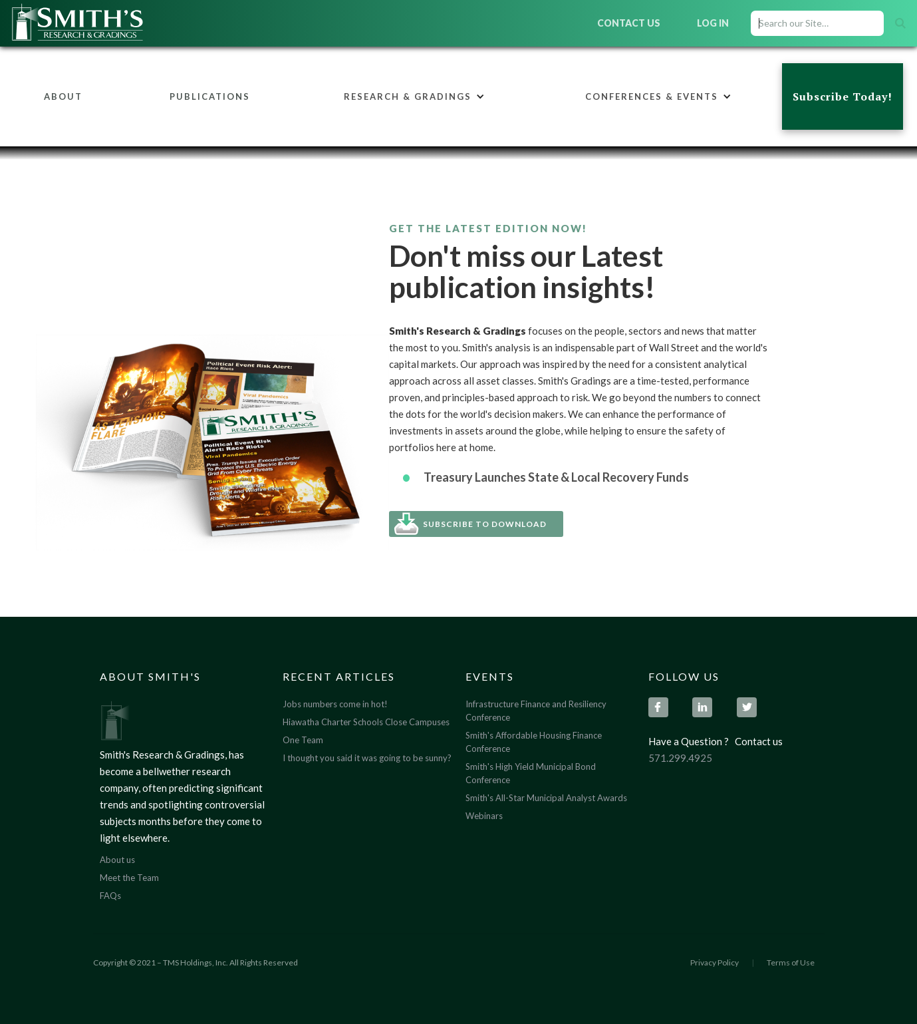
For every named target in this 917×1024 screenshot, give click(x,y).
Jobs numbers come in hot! (335, 704)
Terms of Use (791, 962)
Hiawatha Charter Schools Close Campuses (366, 722)
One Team (303, 740)
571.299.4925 (680, 758)
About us (117, 859)
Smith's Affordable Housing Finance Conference (533, 742)
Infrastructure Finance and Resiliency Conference (535, 711)
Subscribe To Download (485, 524)
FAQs (110, 895)
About (63, 96)
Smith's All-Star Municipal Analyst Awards (546, 797)
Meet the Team (129, 877)
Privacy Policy (714, 962)
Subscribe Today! (842, 96)
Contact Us (628, 23)
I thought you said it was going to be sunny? (367, 758)
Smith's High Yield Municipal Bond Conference (530, 773)
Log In (713, 23)
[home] (111, 23)
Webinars (484, 815)
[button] (414, 96)
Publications (210, 96)
